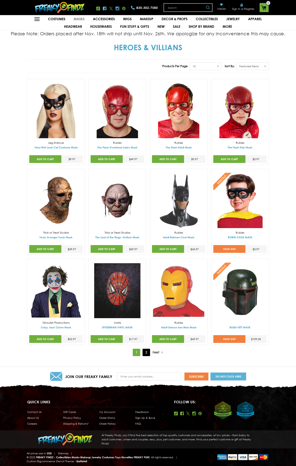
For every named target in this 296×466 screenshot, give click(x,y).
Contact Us (34, 412)
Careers (32, 423)
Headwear (73, 26)
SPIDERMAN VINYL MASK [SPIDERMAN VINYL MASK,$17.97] (117, 327)
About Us (33, 417)
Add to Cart (45, 159)
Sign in (236, 8)
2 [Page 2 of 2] (146, 352)
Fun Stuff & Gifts (134, 26)
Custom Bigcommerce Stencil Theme (50, 461)
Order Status (107, 417)
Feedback (142, 412)
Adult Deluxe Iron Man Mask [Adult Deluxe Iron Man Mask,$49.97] (179, 327)
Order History (107, 423)
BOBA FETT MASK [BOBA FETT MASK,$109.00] (240, 327)
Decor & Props (174, 19)
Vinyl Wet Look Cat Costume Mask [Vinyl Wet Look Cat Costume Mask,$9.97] (56, 147)
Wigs (127, 19)
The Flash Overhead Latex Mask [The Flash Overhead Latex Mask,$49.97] (117, 147)
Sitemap (63, 453)
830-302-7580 (147, 8)
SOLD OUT (229, 249)
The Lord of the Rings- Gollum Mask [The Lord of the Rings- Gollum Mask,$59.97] (117, 237)
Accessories (104, 19)
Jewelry (233, 19)
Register (249, 8)
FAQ (138, 423)
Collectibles (207, 19)
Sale (176, 26)
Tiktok (98, 8)
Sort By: (229, 66)
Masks (79, 19)
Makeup (146, 19)
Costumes (56, 19)
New (161, 26)
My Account (107, 412)
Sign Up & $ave (145, 417)
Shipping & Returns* (76, 423)
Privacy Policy (72, 417)
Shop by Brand (201, 26)
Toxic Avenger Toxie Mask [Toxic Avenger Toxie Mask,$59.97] (55, 237)
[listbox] (206, 66)
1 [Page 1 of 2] (136, 352)
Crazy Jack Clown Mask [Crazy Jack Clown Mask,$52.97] (56, 327)
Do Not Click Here (228, 376)
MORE (227, 26)
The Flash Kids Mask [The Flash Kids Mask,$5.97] (240, 147)
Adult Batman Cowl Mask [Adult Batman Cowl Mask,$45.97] (178, 237)
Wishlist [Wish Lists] (221, 8)
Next (158, 352)
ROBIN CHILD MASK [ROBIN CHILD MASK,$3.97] (240, 237)
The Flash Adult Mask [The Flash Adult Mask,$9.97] (179, 147)
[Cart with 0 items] (264, 7)
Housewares (101, 26)
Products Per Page (175, 66)
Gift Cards (69, 412)
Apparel (255, 19)
